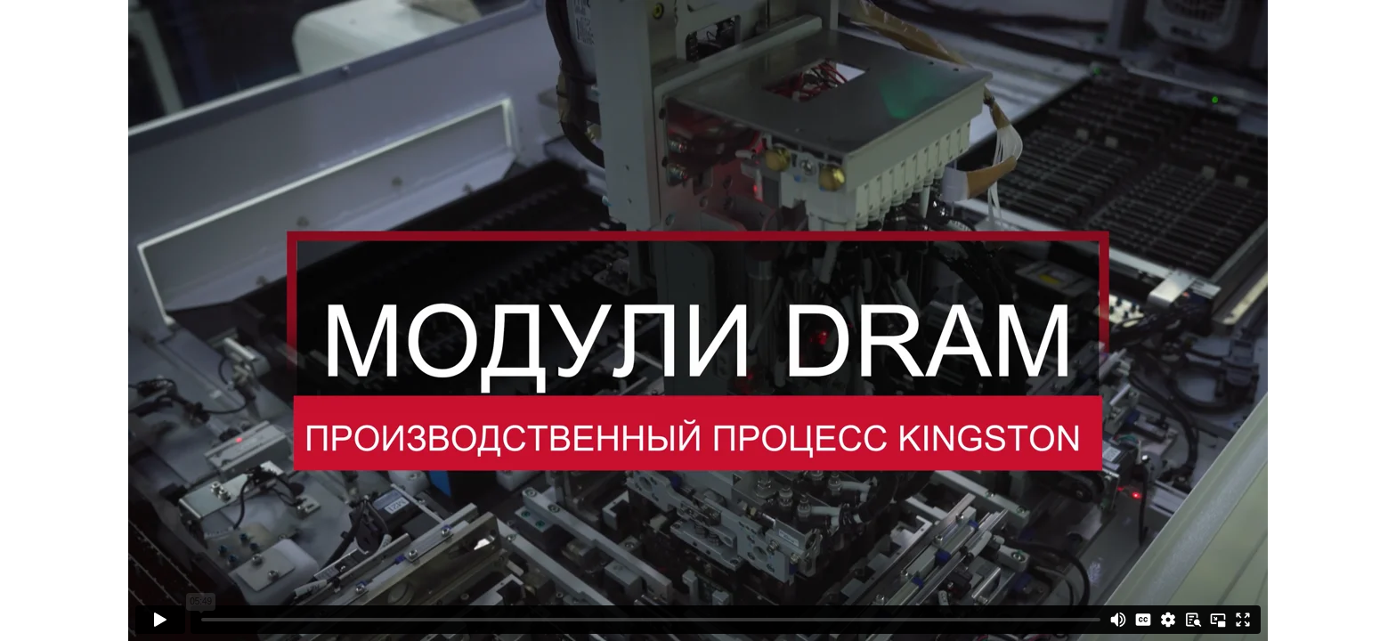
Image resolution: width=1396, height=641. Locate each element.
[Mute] (1118, 619)
